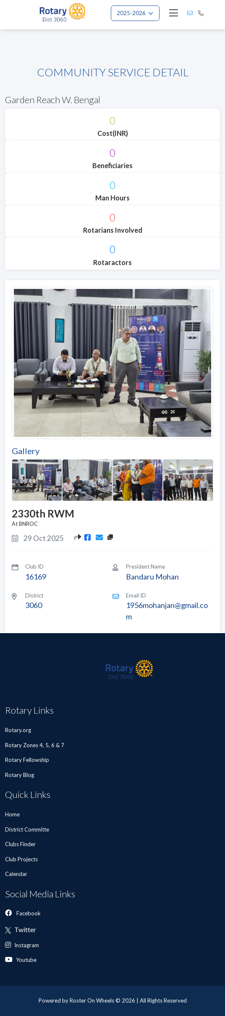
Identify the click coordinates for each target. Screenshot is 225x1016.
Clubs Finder (21, 844)
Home (13, 814)
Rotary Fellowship (27, 759)
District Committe (27, 829)
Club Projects (22, 859)
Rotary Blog (19, 775)
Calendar (17, 873)
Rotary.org (18, 730)
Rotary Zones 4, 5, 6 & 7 (34, 745)
